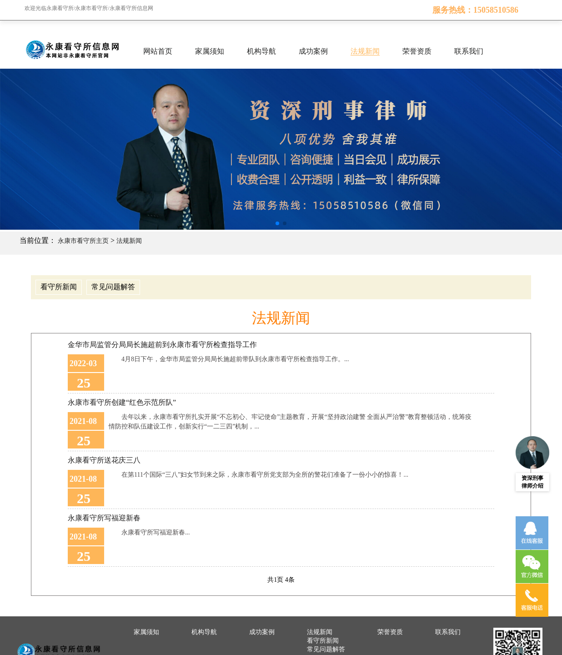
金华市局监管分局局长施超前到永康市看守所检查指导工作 (162, 344)
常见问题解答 (113, 287)
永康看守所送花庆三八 (104, 460)
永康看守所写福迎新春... (155, 532)
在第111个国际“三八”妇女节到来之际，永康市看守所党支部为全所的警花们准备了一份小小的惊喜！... (264, 474)
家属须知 (209, 51)
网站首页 (157, 51)
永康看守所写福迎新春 (104, 518)
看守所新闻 (58, 287)
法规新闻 (365, 51)
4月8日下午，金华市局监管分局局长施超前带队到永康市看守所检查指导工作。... (235, 359)
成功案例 (313, 51)
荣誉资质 (417, 51)
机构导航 (261, 51)
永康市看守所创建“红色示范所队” (122, 402)
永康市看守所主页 (83, 240)
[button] (277, 223)
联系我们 (468, 51)
